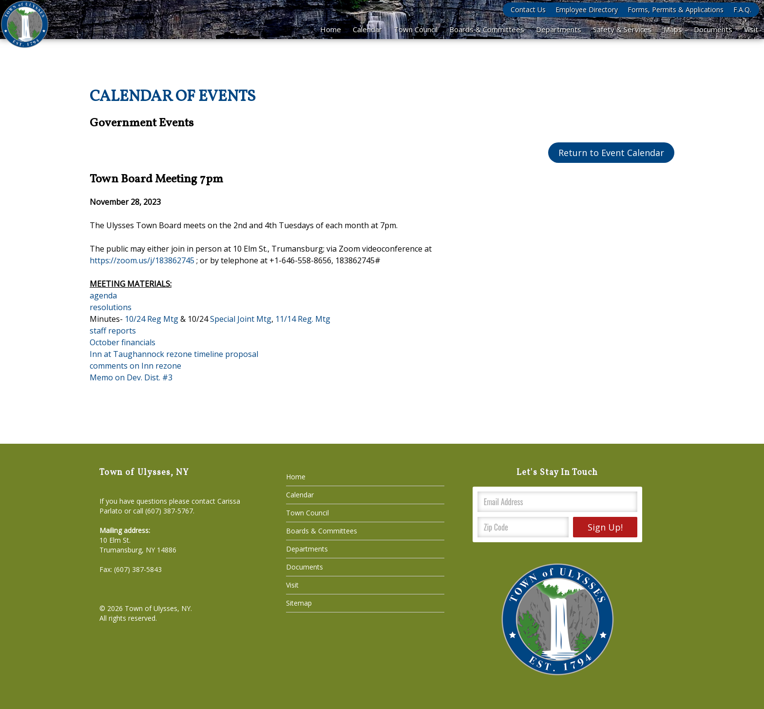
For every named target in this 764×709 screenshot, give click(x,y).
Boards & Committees (486, 29)
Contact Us (528, 9)
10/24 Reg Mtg (150, 319)
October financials (122, 342)
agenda (103, 295)
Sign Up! (605, 527)
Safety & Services (622, 29)
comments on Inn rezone (135, 365)
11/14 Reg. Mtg (302, 319)
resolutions (111, 307)
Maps (673, 29)
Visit (751, 29)
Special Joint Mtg (240, 319)
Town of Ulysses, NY (158, 608)
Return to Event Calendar (611, 152)
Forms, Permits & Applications (676, 9)
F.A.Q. (742, 9)
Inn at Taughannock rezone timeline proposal (174, 354)
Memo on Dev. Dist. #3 (131, 377)
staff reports (113, 330)
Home (330, 29)
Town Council (416, 29)
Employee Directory (586, 9)
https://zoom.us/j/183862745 (142, 260)
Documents (713, 29)
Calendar (367, 29)
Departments (558, 29)
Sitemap (299, 603)
